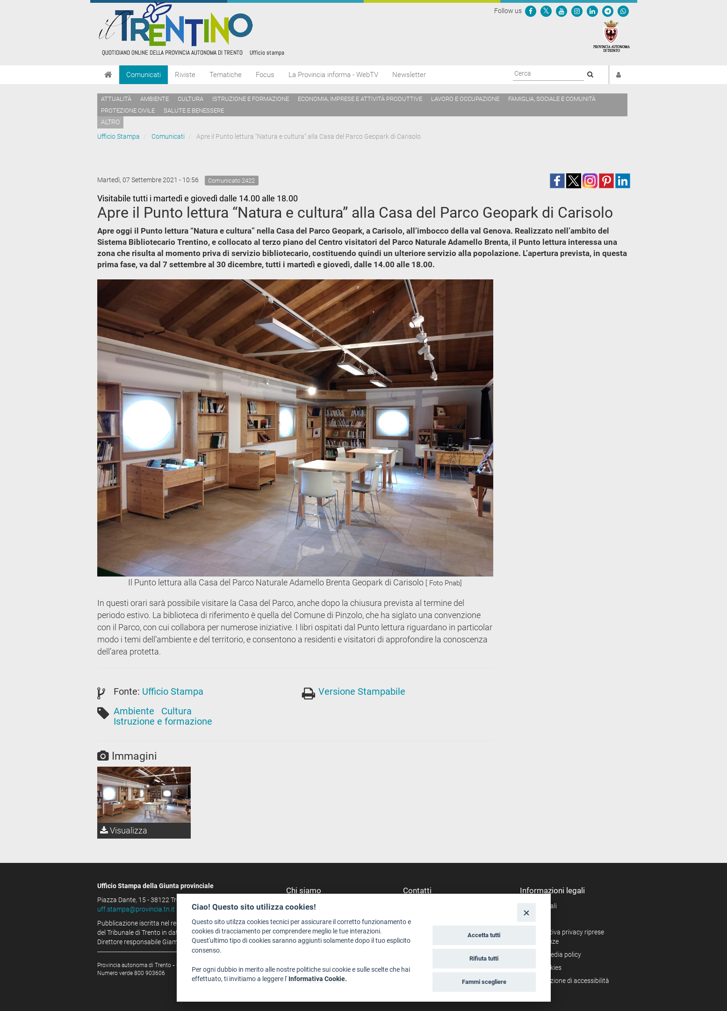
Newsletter (409, 75)
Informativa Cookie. (317, 979)
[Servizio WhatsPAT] (623, 10)
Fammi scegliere (484, 981)
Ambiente (154, 98)
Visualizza (123, 830)
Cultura (190, 98)
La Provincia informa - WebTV (333, 75)
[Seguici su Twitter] (546, 10)
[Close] (526, 912)
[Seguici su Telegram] (607, 10)
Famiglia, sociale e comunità (552, 98)
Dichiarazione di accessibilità (567, 980)
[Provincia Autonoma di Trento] (611, 35)
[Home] (108, 74)
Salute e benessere (194, 110)
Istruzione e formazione (250, 98)
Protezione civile (128, 110)
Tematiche (225, 75)
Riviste (185, 75)
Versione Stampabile (361, 691)
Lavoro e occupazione (465, 98)
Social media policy (553, 954)
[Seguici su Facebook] (530, 10)
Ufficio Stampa (118, 136)
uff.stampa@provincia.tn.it (136, 909)
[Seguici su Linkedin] (592, 10)
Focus (265, 75)
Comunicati (143, 75)
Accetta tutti (484, 935)
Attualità (116, 98)
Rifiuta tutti (483, 958)
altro (110, 122)
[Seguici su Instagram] (576, 10)
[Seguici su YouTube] (561, 10)
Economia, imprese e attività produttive (360, 98)
